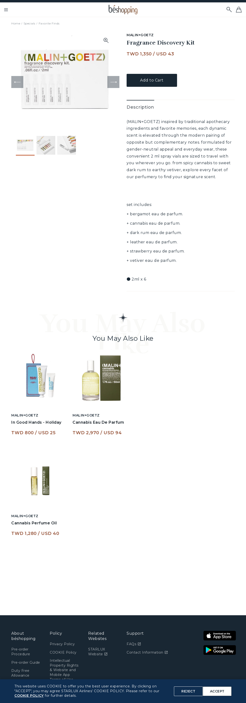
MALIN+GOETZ (140, 35)
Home (15, 23)
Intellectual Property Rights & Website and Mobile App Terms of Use (64, 669)
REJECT (188, 691)
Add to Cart (152, 80)
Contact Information (147, 652)
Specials (29, 23)
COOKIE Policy (63, 652)
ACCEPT (217, 691)
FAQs (134, 644)
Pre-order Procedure (20, 651)
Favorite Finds (49, 23)
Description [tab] (140, 107)
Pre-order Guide (25, 662)
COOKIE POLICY (29, 695)
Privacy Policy (62, 644)
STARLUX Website (98, 651)
